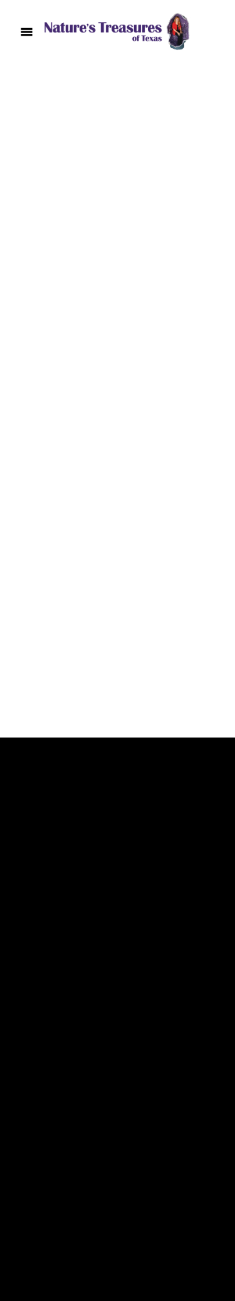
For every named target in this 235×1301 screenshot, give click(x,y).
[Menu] (27, 32)
